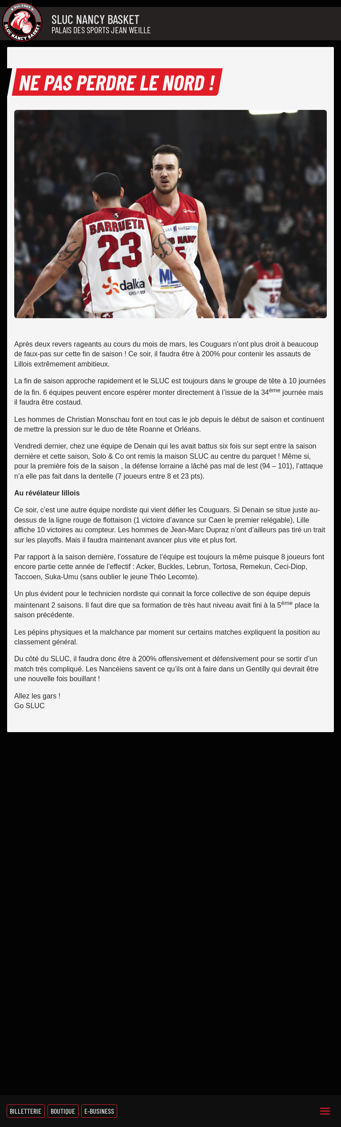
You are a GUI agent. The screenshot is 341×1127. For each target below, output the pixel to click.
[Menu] (325, 1111)
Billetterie (25, 1111)
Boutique (63, 1111)
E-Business (99, 1111)
